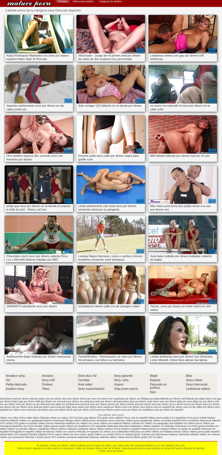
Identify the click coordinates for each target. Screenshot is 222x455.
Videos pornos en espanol (155, 428)
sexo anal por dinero (39, 407)
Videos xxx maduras (111, 423)
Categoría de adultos (110, 1)
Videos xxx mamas (209, 434)
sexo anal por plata (61, 407)
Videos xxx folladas (162, 431)
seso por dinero (211, 404)
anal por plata (36, 398)
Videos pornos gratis (54, 426)
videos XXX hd (70, 417)
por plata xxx (58, 404)
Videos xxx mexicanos (12, 437)
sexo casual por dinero (109, 407)
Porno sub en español (136, 417)
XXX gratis (102, 417)
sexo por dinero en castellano (137, 409)
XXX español (21, 434)
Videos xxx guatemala (31, 420)
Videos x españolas (39, 428)
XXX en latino (155, 437)
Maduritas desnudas (118, 426)
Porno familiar (35, 426)
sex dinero (5, 407)
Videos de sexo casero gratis (78, 434)
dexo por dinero (70, 398)
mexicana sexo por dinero (98, 401)
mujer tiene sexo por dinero (161, 401)
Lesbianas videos (87, 428)
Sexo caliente (116, 417)
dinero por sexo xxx (90, 398)
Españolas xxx (19, 426)
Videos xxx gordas (18, 428)
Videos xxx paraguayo (157, 423)
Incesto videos (181, 431)
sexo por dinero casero (108, 409)
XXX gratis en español (26, 423)
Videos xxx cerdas (104, 434)
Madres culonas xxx (133, 423)
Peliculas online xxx (51, 417)
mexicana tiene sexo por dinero (129, 401)
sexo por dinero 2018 (60, 409)
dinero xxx (107, 398)
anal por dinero (21, 398)
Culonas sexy (148, 434)
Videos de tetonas (44, 431)
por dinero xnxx (12, 404)
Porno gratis (198, 426)
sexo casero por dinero (84, 407)
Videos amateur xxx (153, 426)
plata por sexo (184, 401)
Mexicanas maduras (167, 434)
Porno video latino (29, 417)
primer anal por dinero (139, 404)
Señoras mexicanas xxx (178, 426)
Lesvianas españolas (77, 437)
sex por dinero (19, 407)
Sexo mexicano (117, 420)
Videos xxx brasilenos (78, 426)
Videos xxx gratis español (167, 420)
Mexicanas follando (210, 420)
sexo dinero (146, 407)
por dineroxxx (43, 404)
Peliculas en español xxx (90, 431)
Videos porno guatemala (139, 420)
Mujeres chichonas (54, 420)
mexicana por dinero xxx (70, 401)
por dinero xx (29, 404)
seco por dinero (160, 404)
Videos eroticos (105, 428)
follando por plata (195, 398)
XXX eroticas (58, 437)
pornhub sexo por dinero (94, 404)
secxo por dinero (193, 404)
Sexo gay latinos (87, 417)
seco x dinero (176, 404)
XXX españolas (178, 417)
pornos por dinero (117, 404)
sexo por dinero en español (168, 409)
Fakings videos (73, 420)
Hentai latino (7, 434)
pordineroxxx (73, 404)
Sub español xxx (178, 423)
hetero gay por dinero (23, 401)
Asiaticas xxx (73, 423)
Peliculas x (30, 437)
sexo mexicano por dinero (35, 409)
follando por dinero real (172, 398)
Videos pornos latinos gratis (132, 437)
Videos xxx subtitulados (116, 431)
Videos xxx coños (9, 417)
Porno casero (54, 434)
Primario (62, 1)
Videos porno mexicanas (95, 420)
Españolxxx (136, 426)
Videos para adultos (83, 1)
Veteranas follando (189, 434)
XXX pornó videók (197, 417)
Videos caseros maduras (63, 428)
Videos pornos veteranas (51, 423)
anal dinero (6, 398)
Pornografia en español (22, 431)
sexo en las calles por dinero (198, 407)
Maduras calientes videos (103, 437)
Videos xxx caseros (65, 431)
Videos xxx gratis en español (185, 428)
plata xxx (197, 401)
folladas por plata (150, 398)
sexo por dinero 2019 (84, 409)
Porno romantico (190, 420)
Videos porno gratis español (204, 431)
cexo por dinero (53, 398)
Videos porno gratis (158, 417)
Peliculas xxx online (141, 431)
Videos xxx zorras (89, 423)
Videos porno (195, 423)
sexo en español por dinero (168, 407)
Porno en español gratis (127, 434)
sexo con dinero (130, 407)
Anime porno (44, 437)
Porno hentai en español (127, 428)
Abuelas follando (38, 434)
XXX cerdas (7, 423)
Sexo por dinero (28, 4)
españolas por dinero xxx (126, 398)
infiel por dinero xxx (45, 401)
